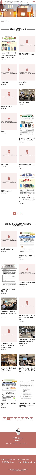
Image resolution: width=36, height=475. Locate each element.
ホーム (2, 21)
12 (31, 419)
